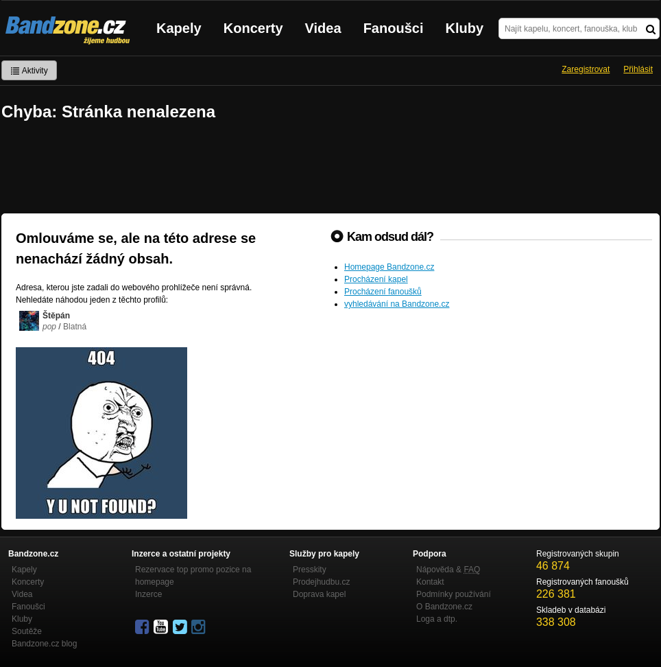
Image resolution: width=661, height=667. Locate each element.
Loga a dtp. (436, 619)
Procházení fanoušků (383, 291)
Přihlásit (638, 69)
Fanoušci (393, 28)
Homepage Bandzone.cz (389, 267)
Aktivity (29, 70)
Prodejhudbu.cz (321, 582)
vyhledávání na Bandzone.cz (396, 304)
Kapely (179, 28)
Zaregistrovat (586, 69)
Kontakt (430, 582)
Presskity (309, 569)
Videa (323, 28)
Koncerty (253, 28)
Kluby (465, 28)
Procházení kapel (376, 279)
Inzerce (148, 594)
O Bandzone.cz (444, 606)
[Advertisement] (330, 169)
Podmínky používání (453, 594)
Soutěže (27, 631)
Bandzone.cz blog (44, 643)
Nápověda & (448, 569)
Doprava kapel (319, 594)
